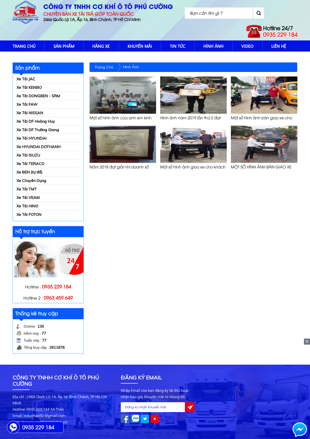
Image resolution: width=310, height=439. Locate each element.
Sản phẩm (63, 46)
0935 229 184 (280, 34)
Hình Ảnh (213, 46)
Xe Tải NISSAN (29, 112)
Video (247, 46)
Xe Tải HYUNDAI (31, 138)
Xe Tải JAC (25, 78)
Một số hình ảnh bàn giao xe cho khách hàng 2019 (261, 118)
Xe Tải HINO (27, 206)
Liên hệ (278, 46)
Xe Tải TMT (26, 189)
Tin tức (177, 46)
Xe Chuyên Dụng (31, 180)
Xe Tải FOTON (28, 214)
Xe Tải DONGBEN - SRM (38, 95)
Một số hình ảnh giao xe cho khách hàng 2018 (193, 167)
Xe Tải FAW (27, 104)
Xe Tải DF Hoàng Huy (35, 121)
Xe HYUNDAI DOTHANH (38, 146)
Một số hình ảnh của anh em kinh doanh (120, 118)
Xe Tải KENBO (29, 87)
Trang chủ (24, 46)
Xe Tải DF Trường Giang (37, 129)
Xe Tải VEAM (28, 197)
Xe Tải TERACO (30, 163)
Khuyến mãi (140, 46)
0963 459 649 (58, 297)
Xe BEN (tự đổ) (29, 172)
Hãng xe (101, 46)
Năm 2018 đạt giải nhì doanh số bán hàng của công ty (119, 167)
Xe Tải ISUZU (28, 155)
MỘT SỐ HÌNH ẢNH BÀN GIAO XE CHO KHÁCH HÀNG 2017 (261, 167)
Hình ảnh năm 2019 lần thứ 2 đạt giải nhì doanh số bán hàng (190, 118)
